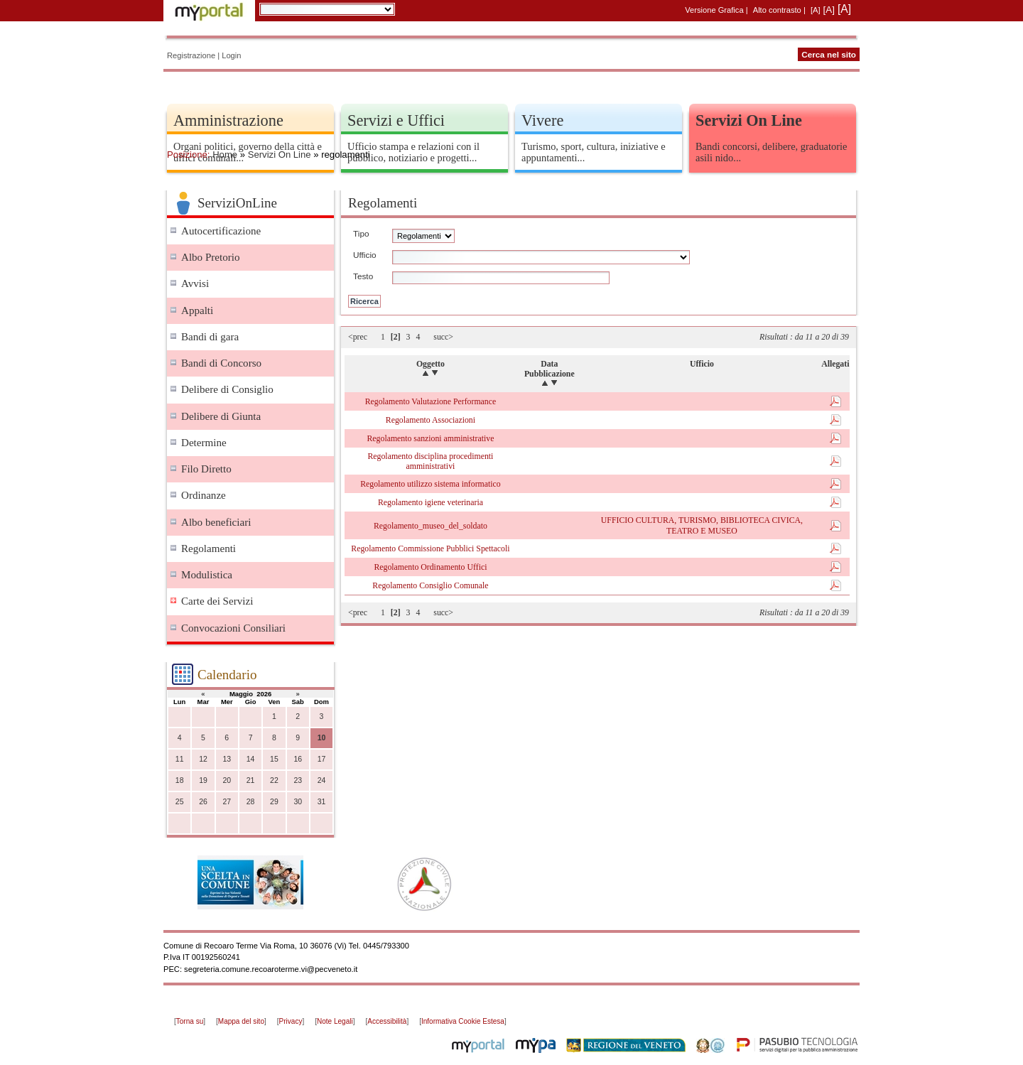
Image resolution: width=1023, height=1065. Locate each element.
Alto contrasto (777, 10)
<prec (357, 337)
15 (274, 759)
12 (203, 759)
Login (231, 55)
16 (297, 759)
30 (297, 802)
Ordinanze (203, 495)
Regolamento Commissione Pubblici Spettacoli (430, 548)
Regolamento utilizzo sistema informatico (430, 484)
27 (226, 802)
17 (322, 759)
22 (274, 780)
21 (251, 780)
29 (274, 802)
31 (322, 802)
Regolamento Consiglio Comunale (430, 585)
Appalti (197, 310)
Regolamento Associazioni (430, 420)
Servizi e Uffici (396, 120)
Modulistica (206, 574)
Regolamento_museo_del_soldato (430, 526)
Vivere (542, 120)
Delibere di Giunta (221, 416)
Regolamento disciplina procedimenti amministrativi (430, 461)
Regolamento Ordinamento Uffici (430, 567)
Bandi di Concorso (221, 363)
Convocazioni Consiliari (233, 628)
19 (203, 780)
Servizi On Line (279, 154)
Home (224, 154)
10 (322, 738)
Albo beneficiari (216, 522)
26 (203, 802)
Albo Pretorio (210, 257)
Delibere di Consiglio (227, 389)
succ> (443, 337)
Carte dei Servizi (217, 601)
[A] (816, 10)
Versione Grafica (714, 10)
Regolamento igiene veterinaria (430, 502)
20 (226, 780)
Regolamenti (208, 548)
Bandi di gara (210, 336)
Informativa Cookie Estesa (462, 1021)
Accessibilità (386, 1021)
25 (179, 802)
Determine (204, 442)
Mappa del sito (241, 1021)
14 (251, 759)
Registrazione (191, 55)
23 (297, 780)
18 (179, 780)
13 (226, 759)
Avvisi (195, 283)
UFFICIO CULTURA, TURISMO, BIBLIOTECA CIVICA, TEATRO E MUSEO (702, 525)
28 (251, 802)
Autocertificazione (221, 231)
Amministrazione (228, 120)
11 (179, 759)
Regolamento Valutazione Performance (431, 401)
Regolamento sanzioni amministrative (430, 438)
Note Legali (335, 1021)
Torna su (189, 1021)
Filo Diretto (206, 469)
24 (322, 780)
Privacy (291, 1021)
